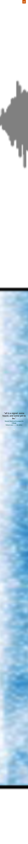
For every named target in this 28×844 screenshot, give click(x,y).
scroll (14, 425)
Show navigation (24, 1)
